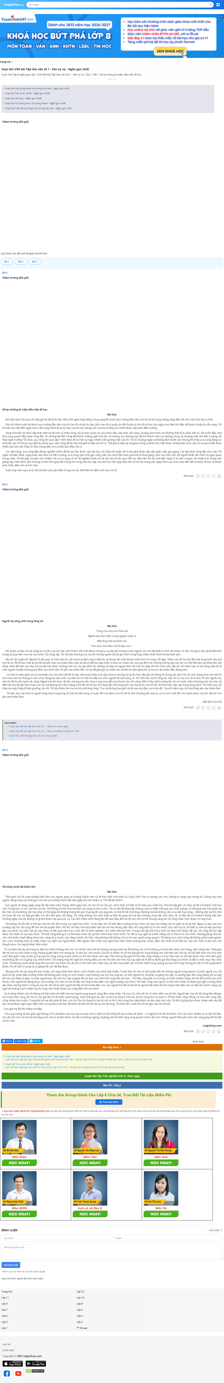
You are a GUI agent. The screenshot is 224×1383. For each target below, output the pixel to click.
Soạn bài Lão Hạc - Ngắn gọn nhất (23, 98)
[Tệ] (203, 476)
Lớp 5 (5, 1315)
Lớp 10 (80, 1297)
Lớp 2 (80, 1321)
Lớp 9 (5, 1303)
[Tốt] (214, 476)
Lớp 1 (5, 1327)
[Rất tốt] (219, 476)
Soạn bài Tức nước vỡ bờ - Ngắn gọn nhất (27, 93)
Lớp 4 (80, 1315)
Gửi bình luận (11, 1265)
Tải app (82, 1327)
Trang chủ (7, 1291)
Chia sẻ (7, 1041)
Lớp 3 (5, 1321)
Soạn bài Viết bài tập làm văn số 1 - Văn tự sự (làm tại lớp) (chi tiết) (44, 731)
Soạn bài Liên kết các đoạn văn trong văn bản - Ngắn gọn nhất (38, 108)
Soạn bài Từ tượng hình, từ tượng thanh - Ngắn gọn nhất (35, 103)
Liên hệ (6, 1344)
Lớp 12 (80, 1291)
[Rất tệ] (198, 476)
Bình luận (21, 1041)
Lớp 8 (80, 1303)
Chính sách (8, 1350)
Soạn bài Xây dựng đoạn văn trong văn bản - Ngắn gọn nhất (37, 88)
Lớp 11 (5, 1297)
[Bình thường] (208, 476)
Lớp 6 (80, 1309)
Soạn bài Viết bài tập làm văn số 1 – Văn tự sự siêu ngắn (38, 726)
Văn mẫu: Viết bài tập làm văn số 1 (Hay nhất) (33, 735)
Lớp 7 (5, 1309)
